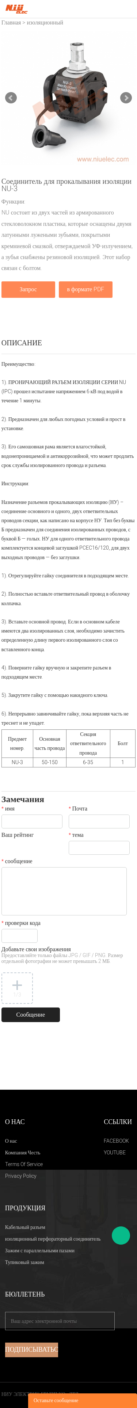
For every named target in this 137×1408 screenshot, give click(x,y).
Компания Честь (23, 1153)
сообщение (17, 862)
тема (76, 835)
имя (8, 809)
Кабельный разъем (25, 1227)
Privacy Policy (21, 1176)
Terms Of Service (24, 1164)
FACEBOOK (116, 1141)
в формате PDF (85, 289)
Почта (78, 809)
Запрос (28, 289)
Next (126, 98)
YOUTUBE (115, 1153)
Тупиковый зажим (24, 1262)
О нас (11, 1141)
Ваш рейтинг (17, 835)
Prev (11, 98)
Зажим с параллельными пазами (40, 1251)
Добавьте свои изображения (62, 955)
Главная (11, 22)
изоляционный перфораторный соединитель (53, 1239)
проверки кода (21, 923)
